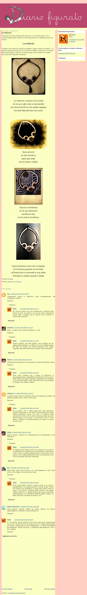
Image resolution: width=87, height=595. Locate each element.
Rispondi (10, 301)
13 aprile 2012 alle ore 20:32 (29, 482)
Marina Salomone (13, 506)
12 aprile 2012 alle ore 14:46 (21, 432)
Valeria (9, 359)
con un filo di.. (18, 281)
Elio (8, 468)
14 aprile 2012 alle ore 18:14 (23, 519)
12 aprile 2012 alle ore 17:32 (29, 341)
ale (8, 294)
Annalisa (10, 327)
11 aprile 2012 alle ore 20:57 (24, 393)
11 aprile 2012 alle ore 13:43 (19, 294)
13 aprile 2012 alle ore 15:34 (29, 373)
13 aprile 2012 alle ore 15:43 (29, 408)
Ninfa (15, 309)
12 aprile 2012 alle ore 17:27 (29, 309)
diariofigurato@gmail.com (66, 53)
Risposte (12, 305)
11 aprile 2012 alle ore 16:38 (22, 359)
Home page (28, 589)
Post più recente (7, 589)
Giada (9, 432)
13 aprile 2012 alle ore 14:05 (20, 468)
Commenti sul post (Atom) (16, 593)
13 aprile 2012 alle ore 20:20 (29, 447)
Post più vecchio (49, 589)
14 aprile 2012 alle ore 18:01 (29, 506)
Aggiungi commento (10, 536)
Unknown (10, 393)
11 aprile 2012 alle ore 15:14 (23, 327)
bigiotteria (10, 281)
